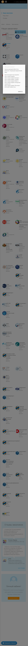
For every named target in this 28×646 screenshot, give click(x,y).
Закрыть (20, 91)
